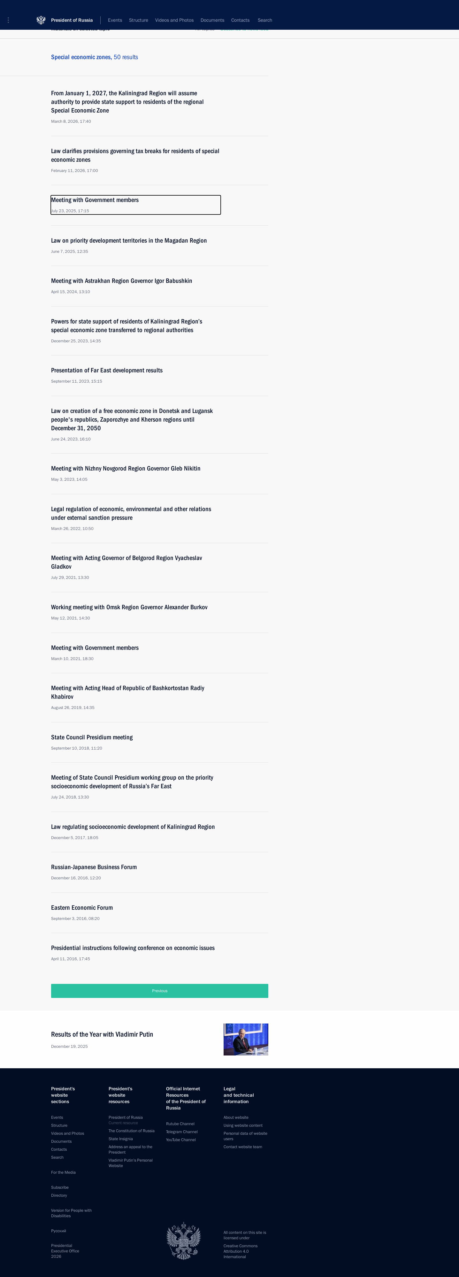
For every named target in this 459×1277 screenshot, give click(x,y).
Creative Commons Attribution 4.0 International (240, 1251)
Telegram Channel (182, 1132)
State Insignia (121, 1139)
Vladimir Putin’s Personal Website (131, 1163)
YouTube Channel (181, 1140)
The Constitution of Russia (132, 1131)
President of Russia (72, 9)
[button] (10, 9)
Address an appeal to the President (130, 1149)
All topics (204, 29)
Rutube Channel (180, 1124)
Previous (159, 991)
